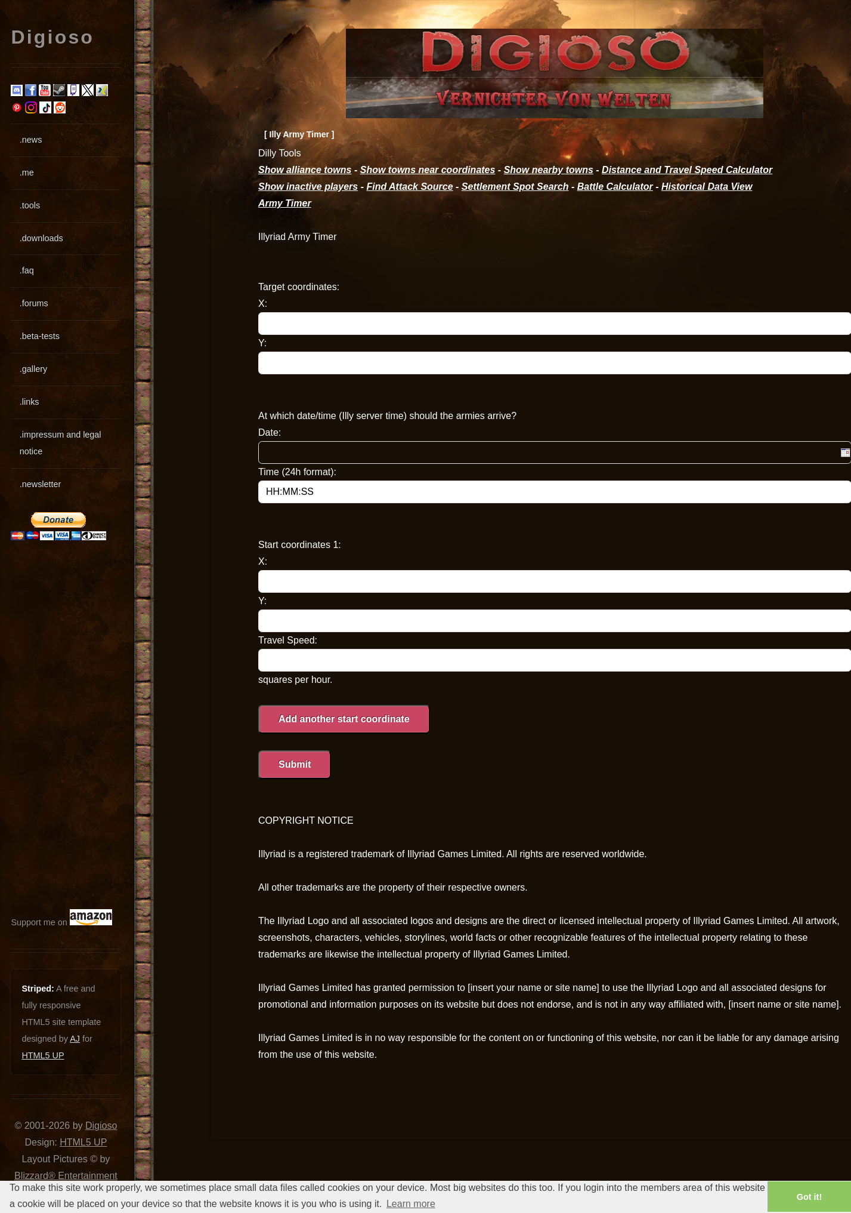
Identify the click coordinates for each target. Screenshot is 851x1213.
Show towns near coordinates (428, 170)
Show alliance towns (304, 170)
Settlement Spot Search (515, 186)
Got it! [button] (809, 1197)
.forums (34, 303)
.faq (27, 270)
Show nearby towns (548, 170)
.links (29, 402)
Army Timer (284, 203)
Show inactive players (308, 186)
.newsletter (40, 484)
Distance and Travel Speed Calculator (687, 170)
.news (31, 139)
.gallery (33, 369)
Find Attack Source (409, 186)
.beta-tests (40, 336)
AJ (75, 1038)
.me (27, 172)
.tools (30, 205)
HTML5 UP (42, 1055)
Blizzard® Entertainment (65, 1176)
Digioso (101, 1125)
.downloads (41, 238)
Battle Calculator (615, 186)
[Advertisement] (46, 725)
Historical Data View (706, 186)
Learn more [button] (410, 1204)
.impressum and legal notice (60, 443)
